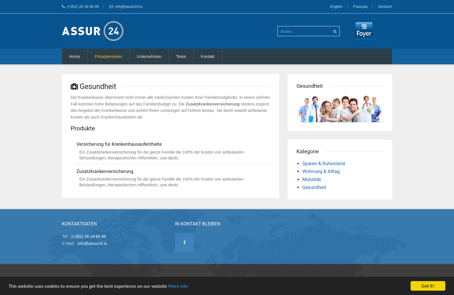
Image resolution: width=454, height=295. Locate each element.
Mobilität (311, 179)
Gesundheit (314, 187)
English (336, 6)
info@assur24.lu (125, 6)
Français (360, 6)
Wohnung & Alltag (321, 171)
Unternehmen (149, 56)
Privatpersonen (108, 56)
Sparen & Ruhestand (323, 163)
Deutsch (385, 6)
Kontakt (208, 56)
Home (74, 56)
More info (178, 286)
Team (181, 56)
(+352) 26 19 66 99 (80, 6)
